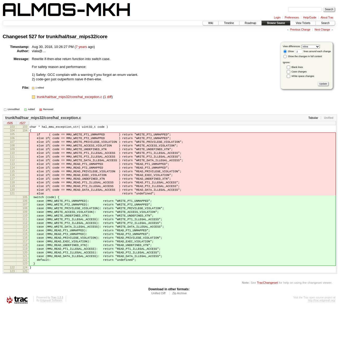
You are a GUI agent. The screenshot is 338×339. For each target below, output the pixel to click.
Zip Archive (179, 324)
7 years (81, 47)
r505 (10, 123)
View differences (291, 46)
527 (33, 36)
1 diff (107, 97)
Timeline (229, 23)
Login (277, 17)
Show (288, 51)
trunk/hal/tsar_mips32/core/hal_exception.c (70, 97)
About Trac (327, 17)
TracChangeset (267, 314)
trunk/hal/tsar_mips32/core (76, 36)
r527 (22, 123)
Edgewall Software (51, 332)
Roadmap (250, 23)
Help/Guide (309, 17)
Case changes (299, 71)
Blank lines (297, 67)
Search (325, 23)
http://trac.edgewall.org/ (321, 332)
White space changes (303, 76)
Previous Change (300, 29)
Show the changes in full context (302, 56)
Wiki (210, 23)
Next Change (322, 29)
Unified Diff (158, 324)
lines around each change (313, 51)
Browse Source (276, 23)
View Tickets (303, 23)
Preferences (292, 17)
